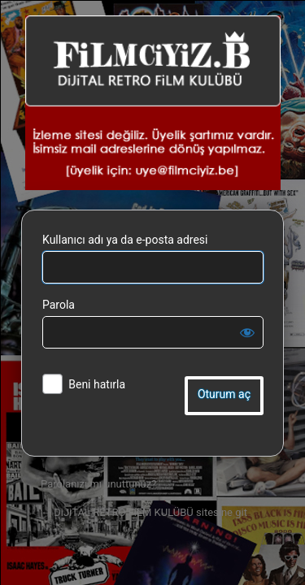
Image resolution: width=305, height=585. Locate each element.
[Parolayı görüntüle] (247, 332)
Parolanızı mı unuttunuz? (98, 484)
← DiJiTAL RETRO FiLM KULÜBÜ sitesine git (144, 512)
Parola (58, 304)
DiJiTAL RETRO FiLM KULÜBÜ (153, 102)
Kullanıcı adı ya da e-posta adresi (125, 239)
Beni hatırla (96, 384)
